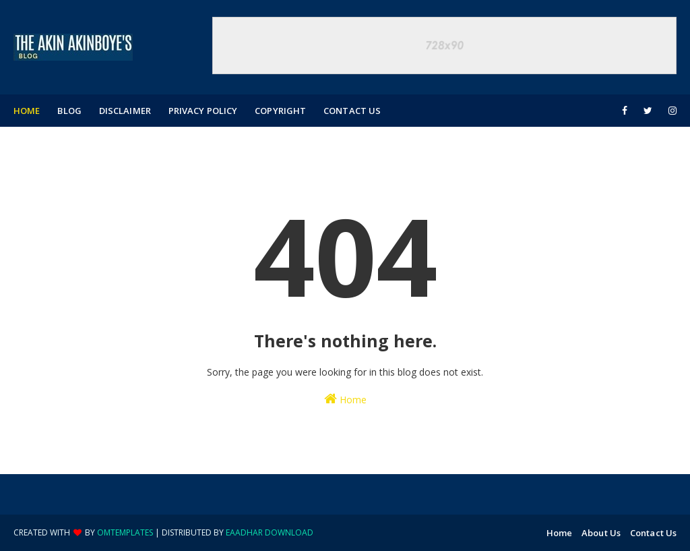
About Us (601, 533)
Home (345, 399)
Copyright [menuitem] (280, 111)
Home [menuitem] (26, 111)
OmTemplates (125, 532)
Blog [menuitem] (69, 111)
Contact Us (653, 533)
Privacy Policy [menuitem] (202, 111)
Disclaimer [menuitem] (125, 111)
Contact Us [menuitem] (352, 111)
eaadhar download (269, 532)
